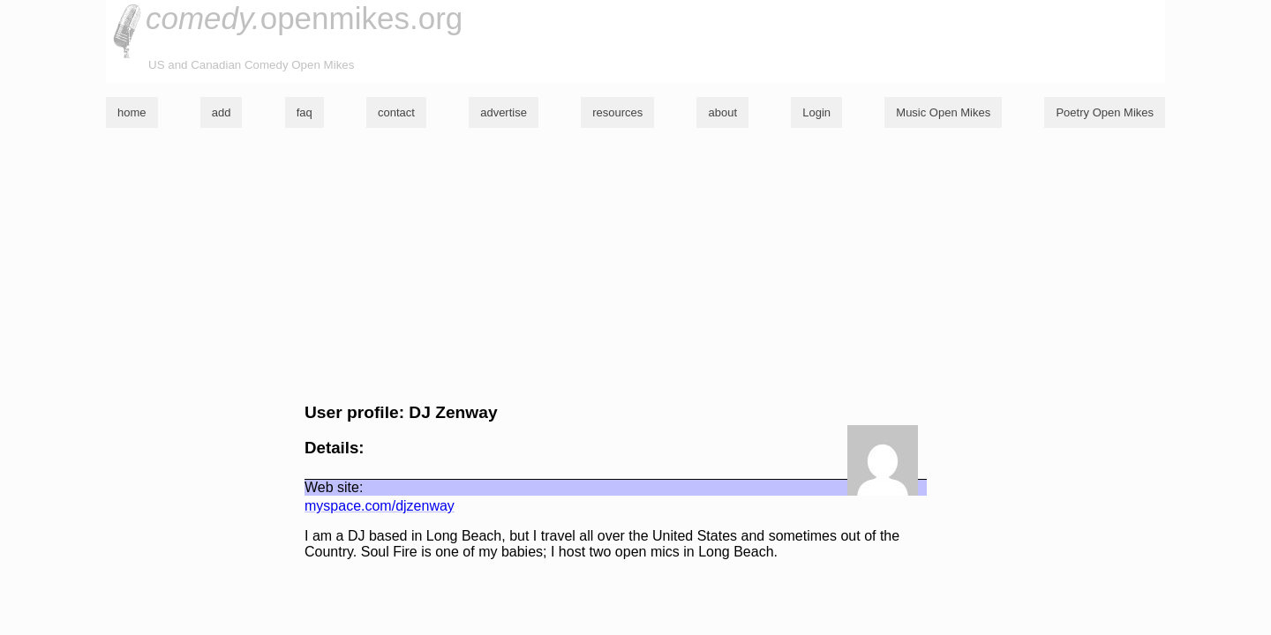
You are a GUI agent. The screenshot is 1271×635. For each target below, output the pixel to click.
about (722, 112)
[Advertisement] (635, 265)
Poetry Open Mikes (1105, 112)
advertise (503, 112)
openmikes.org (304, 18)
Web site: (334, 487)
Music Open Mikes (943, 112)
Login (816, 112)
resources (617, 112)
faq (304, 112)
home (132, 112)
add (221, 112)
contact (396, 112)
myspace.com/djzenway (380, 505)
